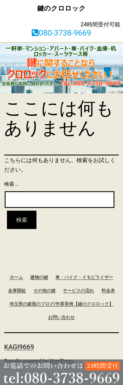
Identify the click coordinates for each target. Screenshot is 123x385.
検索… (11, 184)
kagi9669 (19, 347)
